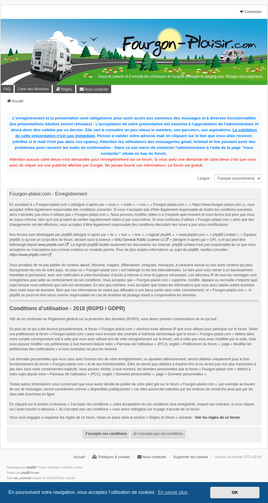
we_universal (22, 478)
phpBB (31, 467)
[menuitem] (64, 89)
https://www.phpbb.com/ (28, 255)
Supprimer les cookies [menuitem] (190, 457)
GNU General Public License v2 (139, 240)
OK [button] (235, 492)
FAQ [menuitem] (7, 89)
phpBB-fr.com (31, 472)
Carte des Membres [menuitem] (33, 89)
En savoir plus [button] (173, 492)
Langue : (204, 178)
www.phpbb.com (51, 245)
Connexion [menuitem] (250, 11)
